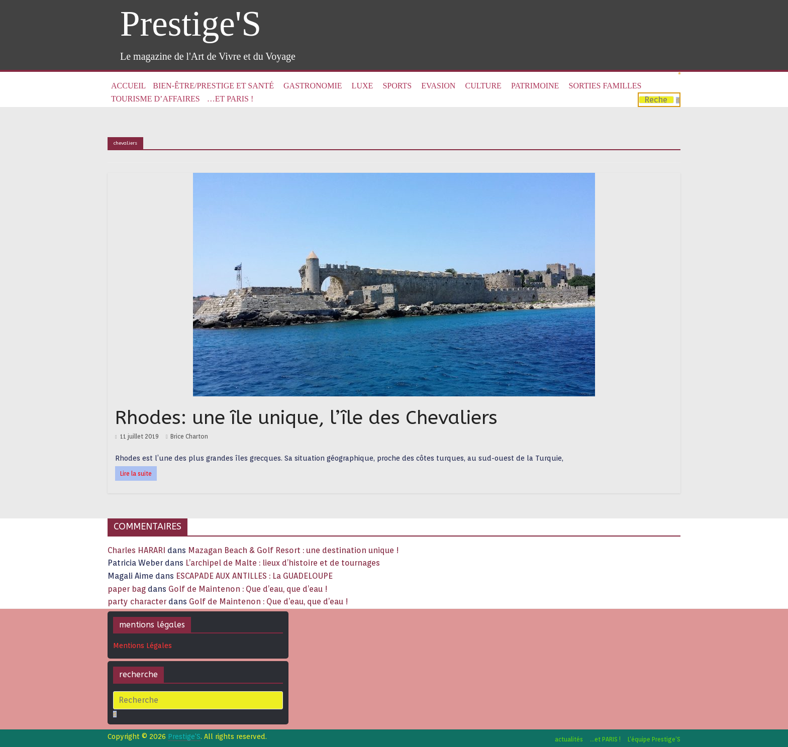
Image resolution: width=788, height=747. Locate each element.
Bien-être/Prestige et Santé (213, 85)
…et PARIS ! (230, 98)
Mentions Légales (142, 646)
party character (137, 601)
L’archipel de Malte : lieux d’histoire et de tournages (283, 563)
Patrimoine (535, 85)
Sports (397, 85)
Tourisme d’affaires (155, 98)
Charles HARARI (136, 550)
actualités (569, 739)
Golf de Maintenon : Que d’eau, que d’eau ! (248, 589)
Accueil (128, 85)
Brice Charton (189, 436)
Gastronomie (312, 85)
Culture (483, 85)
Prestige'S (190, 23)
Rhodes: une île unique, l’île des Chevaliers (306, 417)
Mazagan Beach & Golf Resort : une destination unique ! (293, 550)
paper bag (127, 589)
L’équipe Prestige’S (654, 739)
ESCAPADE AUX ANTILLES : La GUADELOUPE (254, 576)
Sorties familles (605, 85)
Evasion (438, 85)
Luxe (362, 85)
